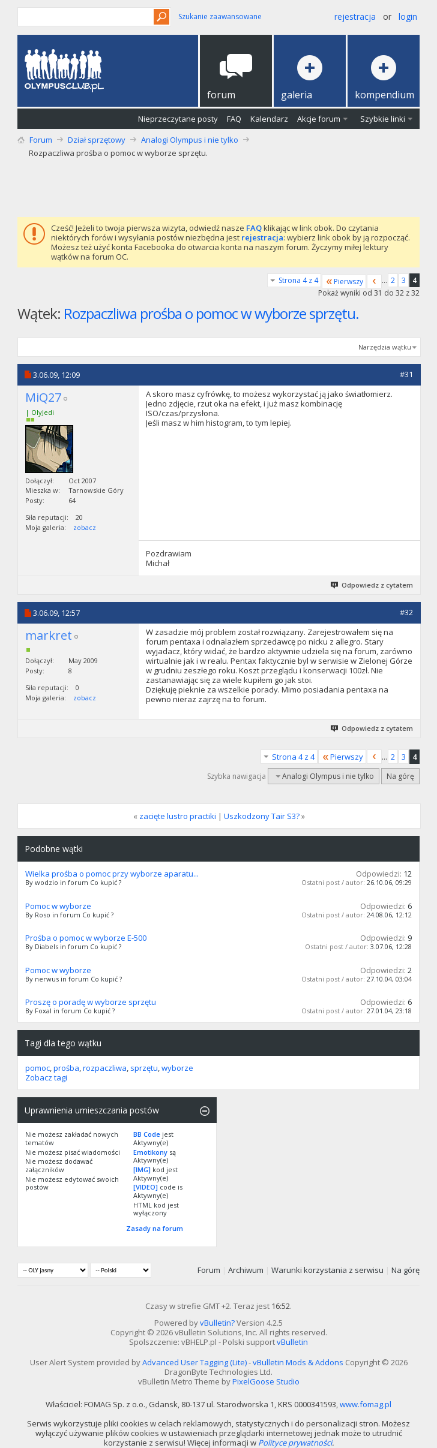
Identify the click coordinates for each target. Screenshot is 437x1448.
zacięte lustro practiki (177, 816)
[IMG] (142, 1169)
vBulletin (292, 1341)
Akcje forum (318, 118)
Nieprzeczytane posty (178, 118)
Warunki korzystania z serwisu (327, 1270)
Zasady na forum (154, 1228)
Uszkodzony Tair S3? (262, 816)
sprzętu (144, 1067)
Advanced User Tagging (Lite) (194, 1362)
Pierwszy (344, 281)
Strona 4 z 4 (298, 280)
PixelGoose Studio (266, 1381)
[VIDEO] (145, 1186)
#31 (406, 374)
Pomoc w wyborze (58, 906)
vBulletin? (217, 1322)
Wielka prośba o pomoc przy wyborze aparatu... (112, 873)
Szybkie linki (382, 118)
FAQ (234, 118)
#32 (406, 612)
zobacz (84, 527)
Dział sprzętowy (96, 139)
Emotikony (150, 1152)
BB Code (146, 1134)
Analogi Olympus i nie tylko (189, 139)
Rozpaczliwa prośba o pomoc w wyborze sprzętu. (211, 313)
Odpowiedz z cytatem (372, 584)
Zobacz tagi (46, 1077)
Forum (40, 139)
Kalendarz (269, 118)
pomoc (37, 1067)
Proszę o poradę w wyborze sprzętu (90, 1002)
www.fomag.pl (365, 1404)
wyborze (177, 1067)
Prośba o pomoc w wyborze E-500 (85, 937)
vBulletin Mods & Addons (298, 1362)
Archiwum (246, 1270)
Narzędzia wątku (384, 346)
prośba (66, 1067)
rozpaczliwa (105, 1067)
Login (408, 16)
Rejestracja (355, 16)
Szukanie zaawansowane (220, 16)
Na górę (400, 776)
